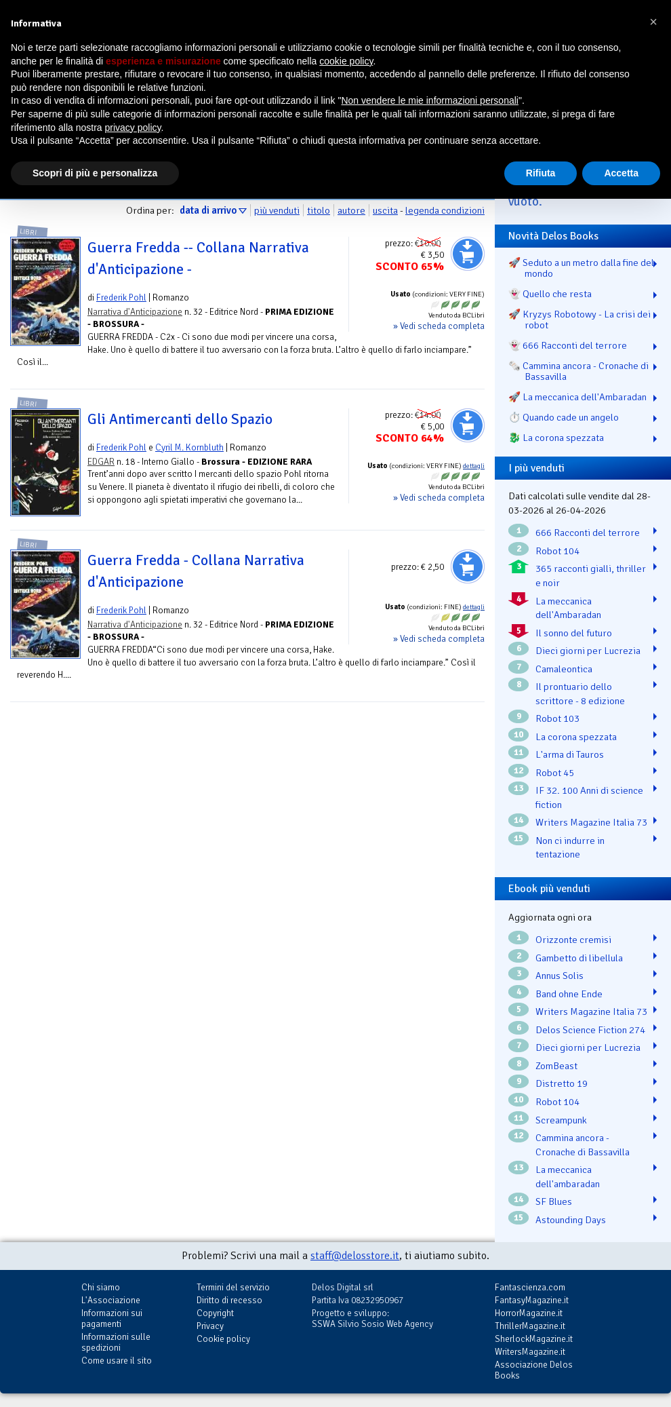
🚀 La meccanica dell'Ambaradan (577, 396)
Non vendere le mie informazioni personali (429, 100)
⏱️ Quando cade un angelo (563, 417)
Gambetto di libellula (579, 958)
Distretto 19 (561, 1083)
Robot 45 (554, 773)
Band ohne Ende (569, 994)
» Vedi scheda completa (439, 326)
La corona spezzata (576, 737)
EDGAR (101, 461)
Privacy (210, 1326)
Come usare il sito (116, 1360)
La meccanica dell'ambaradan (567, 1176)
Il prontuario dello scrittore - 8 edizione (580, 693)
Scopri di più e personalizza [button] (95, 173)
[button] (653, 22)
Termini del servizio (233, 1287)
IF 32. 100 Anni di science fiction (589, 797)
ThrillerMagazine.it (530, 1326)
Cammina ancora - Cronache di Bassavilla (582, 1145)
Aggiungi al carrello (468, 254)
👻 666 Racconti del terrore (567, 345)
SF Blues (553, 1201)
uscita (385, 210)
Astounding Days (570, 1220)
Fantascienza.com (530, 1287)
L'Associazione (110, 1300)
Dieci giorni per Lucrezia (587, 650)
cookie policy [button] (346, 61)
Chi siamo (100, 1287)
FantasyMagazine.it (532, 1300)
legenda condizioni (445, 210)
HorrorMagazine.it (529, 1313)
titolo (318, 210)
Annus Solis (559, 975)
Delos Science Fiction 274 (590, 1030)
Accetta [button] (621, 173)
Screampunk (561, 1120)
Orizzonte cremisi (573, 939)
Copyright (215, 1313)
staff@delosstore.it (354, 1256)
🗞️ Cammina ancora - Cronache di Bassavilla (578, 371)
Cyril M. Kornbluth (189, 447)
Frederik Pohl (121, 297)
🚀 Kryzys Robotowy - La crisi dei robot (579, 319)
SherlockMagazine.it (534, 1339)
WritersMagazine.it (530, 1351)
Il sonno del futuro (573, 633)
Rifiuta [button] (541, 173)
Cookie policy (223, 1339)
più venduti (277, 210)
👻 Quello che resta (550, 293)
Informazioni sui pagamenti (111, 1318)
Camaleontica (563, 669)
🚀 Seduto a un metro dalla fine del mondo (581, 268)
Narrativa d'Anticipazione (134, 311)
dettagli (474, 466)
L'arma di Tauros (569, 754)
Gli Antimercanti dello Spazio (179, 419)
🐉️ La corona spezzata (556, 437)
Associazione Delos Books (534, 1370)
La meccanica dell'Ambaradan (568, 608)
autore (351, 210)
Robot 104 (557, 551)
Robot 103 (557, 718)
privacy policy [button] (133, 127)
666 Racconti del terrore (587, 532)
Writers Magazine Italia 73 (591, 822)
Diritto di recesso (229, 1300)
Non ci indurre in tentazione (570, 847)
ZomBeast (556, 1066)
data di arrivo (208, 210)
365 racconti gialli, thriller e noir (590, 575)
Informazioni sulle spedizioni (115, 1342)
